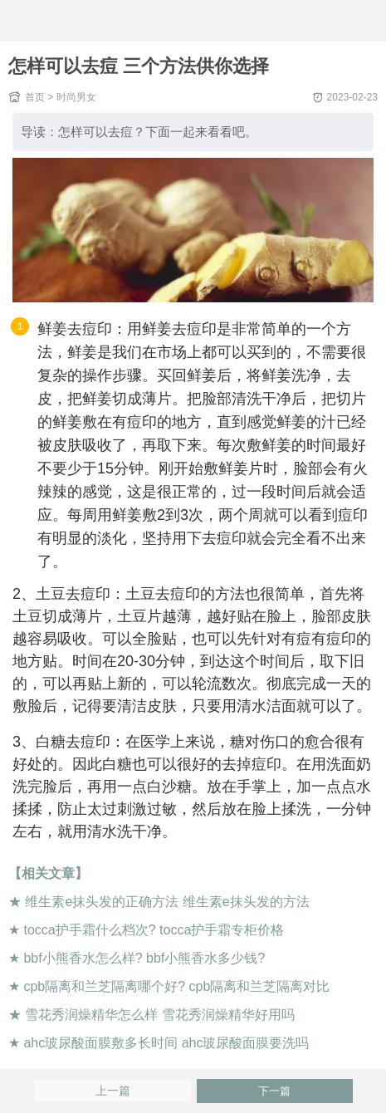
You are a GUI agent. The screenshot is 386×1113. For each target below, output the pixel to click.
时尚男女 (76, 97)
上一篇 (112, 1091)
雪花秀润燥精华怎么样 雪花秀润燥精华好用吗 (159, 1015)
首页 (35, 97)
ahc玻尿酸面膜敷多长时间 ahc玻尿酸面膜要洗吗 (166, 1043)
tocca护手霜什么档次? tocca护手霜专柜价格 (153, 930)
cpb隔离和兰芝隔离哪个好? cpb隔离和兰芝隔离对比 (176, 986)
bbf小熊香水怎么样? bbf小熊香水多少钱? (144, 958)
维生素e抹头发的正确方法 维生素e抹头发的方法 (167, 902)
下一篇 (274, 1091)
